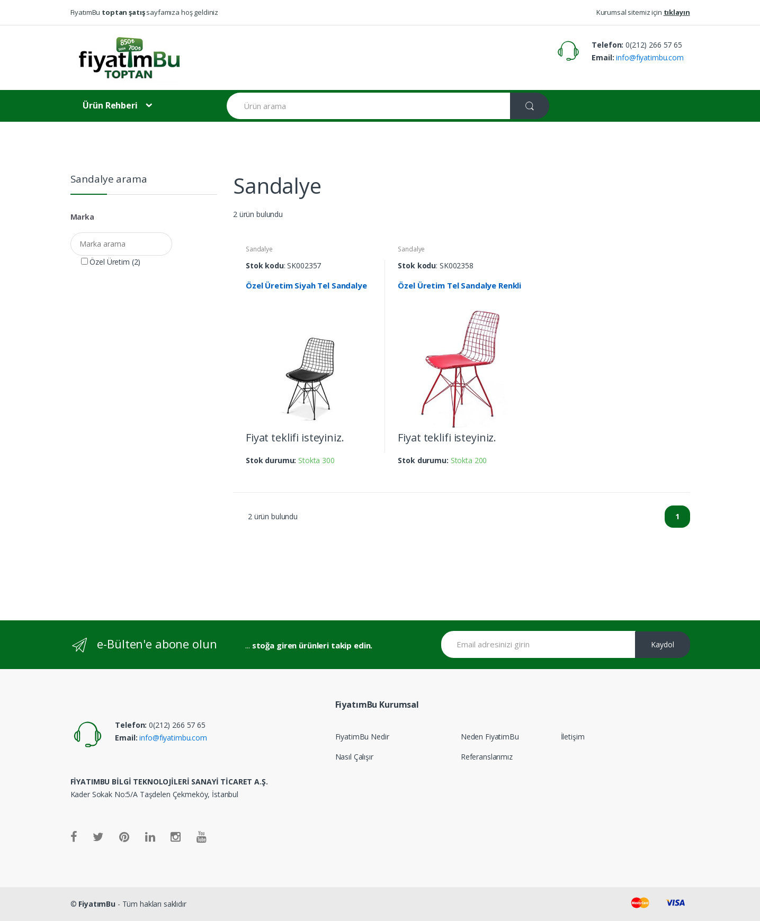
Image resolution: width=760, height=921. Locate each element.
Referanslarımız (487, 757)
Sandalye (259, 249)
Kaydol (662, 644)
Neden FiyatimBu (490, 737)
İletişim (573, 737)
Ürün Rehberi (110, 105)
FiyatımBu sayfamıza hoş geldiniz (144, 12)
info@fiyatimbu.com (649, 57)
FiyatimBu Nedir (362, 737)
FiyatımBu (96, 904)
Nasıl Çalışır (354, 757)
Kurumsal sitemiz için (643, 12)
